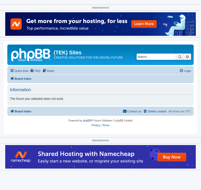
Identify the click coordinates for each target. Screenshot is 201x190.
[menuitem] (35, 71)
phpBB (87, 120)
